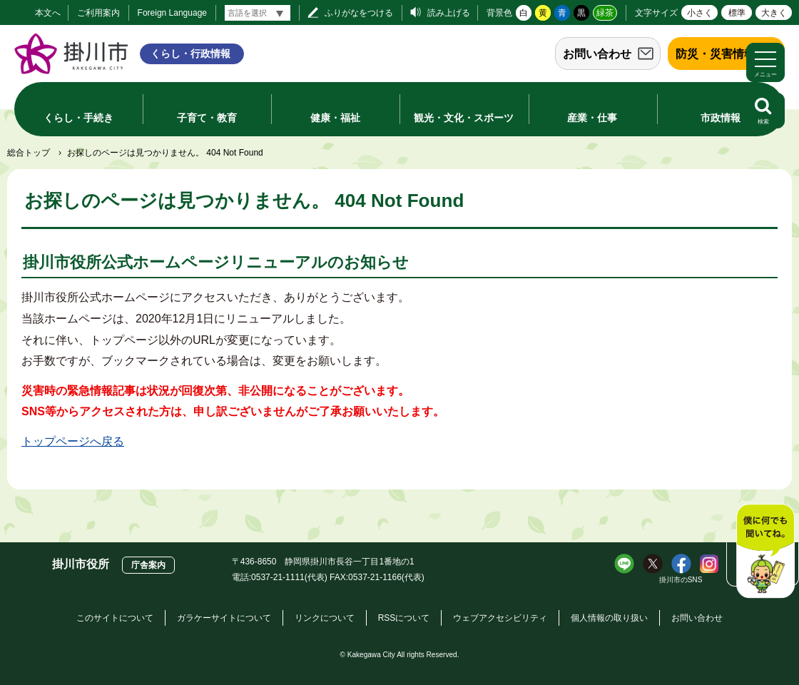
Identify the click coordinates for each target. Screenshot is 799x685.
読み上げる (448, 13)
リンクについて (325, 618)
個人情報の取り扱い (609, 618)
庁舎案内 (148, 565)
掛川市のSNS (681, 580)
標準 (736, 13)
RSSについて (404, 618)
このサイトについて (114, 618)
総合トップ (28, 153)
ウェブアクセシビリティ (500, 618)
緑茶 (605, 13)
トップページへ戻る (72, 441)
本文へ (48, 13)
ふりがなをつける (359, 13)
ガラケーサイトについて (224, 618)
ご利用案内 (98, 13)
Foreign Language (172, 13)
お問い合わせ (597, 54)
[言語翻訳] (257, 13)
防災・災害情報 (715, 54)
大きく (774, 13)
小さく (700, 13)
